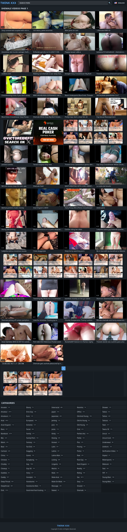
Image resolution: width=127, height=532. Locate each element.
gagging (31, 451)
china (5, 455)
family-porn (32, 437)
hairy (30, 472)
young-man (108, 477)
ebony (30, 407)
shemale (82, 490)
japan (56, 411)
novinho (81, 407)
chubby (5, 464)
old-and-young (84, 416)
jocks (55, 429)
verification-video (110, 451)
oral (80, 429)
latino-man (57, 455)
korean (56, 442)
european (31, 420)
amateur (6, 411)
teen (106, 424)
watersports (108, 459)
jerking (56, 420)
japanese (57, 416)
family (30, 433)
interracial (57, 407)
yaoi (105, 468)
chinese (5, 459)
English (121, 3)
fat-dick (30, 446)
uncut (106, 433)
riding (81, 472)
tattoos (107, 420)
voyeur (106, 455)
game (30, 455)
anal (5, 420)
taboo (106, 411)
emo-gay (31, 411)
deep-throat (7, 481)
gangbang (32, 459)
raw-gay (82, 459)
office (81, 411)
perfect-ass (83, 433)
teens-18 (107, 429)
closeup (5, 468)
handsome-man (33, 485)
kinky (55, 433)
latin (55, 446)
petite (81, 437)
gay (30, 464)
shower (107, 407)
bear (4, 446)
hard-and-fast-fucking (36, 490)
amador (6, 407)
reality (81, 468)
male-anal (57, 477)
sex (80, 477)
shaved (81, 485)
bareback (6, 433)
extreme (31, 424)
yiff (105, 472)
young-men (108, 481)
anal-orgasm (7, 424)
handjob (31, 477)
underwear (108, 442)
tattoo (106, 416)
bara (4, 429)
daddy (5, 477)
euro (30, 416)
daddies (5, 472)
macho (56, 468)
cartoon (6, 451)
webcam (107, 464)
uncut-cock (108, 437)
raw (80, 455)
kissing (56, 437)
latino (56, 451)
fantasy (31, 442)
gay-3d (30, 468)
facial (30, 429)
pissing (81, 446)
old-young (83, 424)
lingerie (56, 464)
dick (5, 490)
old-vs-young (83, 420)
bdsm (5, 442)
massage (57, 485)
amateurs (6, 416)
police (80, 451)
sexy (80, 481)
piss (80, 442)
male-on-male (59, 481)
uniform (107, 446)
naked (55, 490)
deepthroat (7, 485)
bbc (4, 437)
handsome (32, 481)
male (55, 472)
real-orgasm (83, 464)
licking (56, 459)
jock (55, 424)
